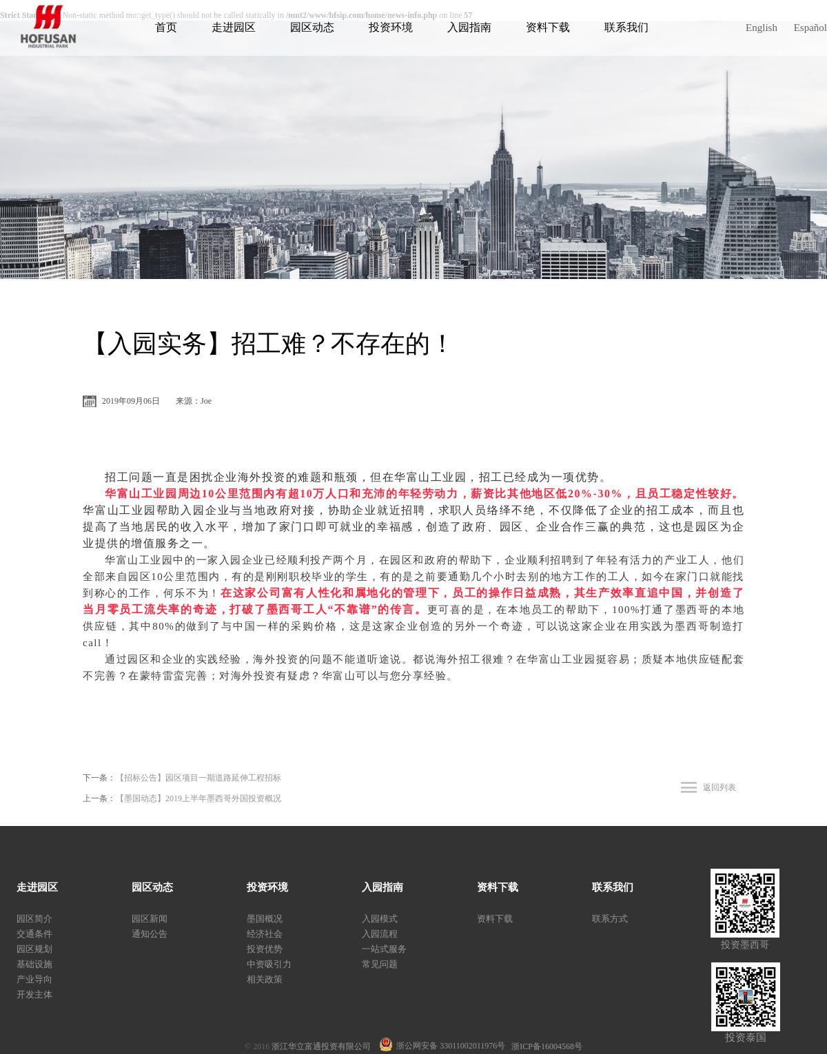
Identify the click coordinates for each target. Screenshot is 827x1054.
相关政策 (265, 979)
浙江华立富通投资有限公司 (325, 1046)
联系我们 (626, 27)
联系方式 (610, 918)
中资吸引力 (269, 964)
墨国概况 (265, 918)
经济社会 (265, 934)
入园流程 (380, 934)
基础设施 (34, 964)
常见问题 (380, 964)
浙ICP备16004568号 (546, 1046)
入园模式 (380, 918)
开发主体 (34, 994)
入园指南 (469, 27)
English (761, 27)
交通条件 (34, 934)
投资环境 (391, 27)
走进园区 (234, 27)
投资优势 (265, 949)
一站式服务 (384, 949)
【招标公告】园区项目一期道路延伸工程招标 (198, 778)
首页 (166, 27)
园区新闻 (149, 918)
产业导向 (34, 979)
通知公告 (149, 934)
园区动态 (312, 27)
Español (810, 27)
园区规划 (34, 949)
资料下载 (548, 27)
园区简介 (34, 918)
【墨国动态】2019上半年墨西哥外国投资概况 (198, 798)
